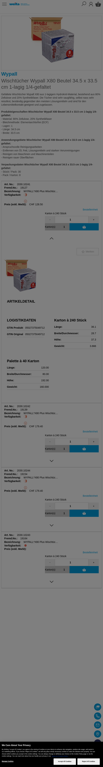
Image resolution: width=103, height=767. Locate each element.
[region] (51, 754)
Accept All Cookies (64, 761)
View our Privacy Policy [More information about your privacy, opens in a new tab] (60, 756)
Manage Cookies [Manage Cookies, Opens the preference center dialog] (7, 761)
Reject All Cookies (88, 761)
